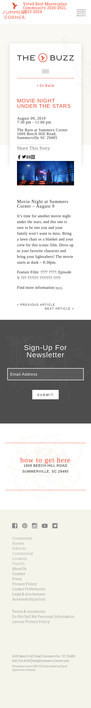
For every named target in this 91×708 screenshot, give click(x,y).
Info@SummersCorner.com (50, 660)
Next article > (59, 308)
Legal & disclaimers (28, 594)
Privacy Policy (24, 584)
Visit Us (18, 563)
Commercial (22, 553)
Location (19, 558)
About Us (19, 568)
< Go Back (46, 85)
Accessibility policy (28, 599)
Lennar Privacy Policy (31, 621)
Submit (45, 395)
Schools (19, 548)
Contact (18, 573)
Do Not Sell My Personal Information (43, 616)
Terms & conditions (28, 611)
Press (17, 579)
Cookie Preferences (28, 589)
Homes (18, 543)
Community (22, 538)
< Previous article (36, 305)
